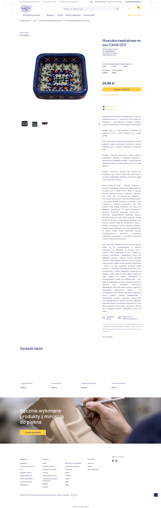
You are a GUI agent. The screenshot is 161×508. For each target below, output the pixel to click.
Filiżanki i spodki (48, 466)
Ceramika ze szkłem (49, 469)
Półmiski (68, 475)
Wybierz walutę (24, 32)
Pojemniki (68, 469)
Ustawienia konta (26, 482)
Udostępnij (105, 337)
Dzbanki (45, 487)
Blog (109, 1)
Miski (67, 482)
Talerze (67, 479)
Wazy (67, 485)
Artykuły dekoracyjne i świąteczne (50, 480)
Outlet (90, 466)
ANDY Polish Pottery (118, 457)
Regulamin (23, 463)
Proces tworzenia (101, 1)
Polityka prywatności (27, 466)
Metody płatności (26, 475)
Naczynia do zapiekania (73, 463)
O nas (91, 1)
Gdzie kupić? (24, 485)
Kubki (44, 463)
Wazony (45, 484)
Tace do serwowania (72, 466)
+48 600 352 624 (134, 15)
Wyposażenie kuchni (50, 475)
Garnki (67, 472)
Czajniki (45, 472)
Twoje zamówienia (26, 479)
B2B (114, 1)
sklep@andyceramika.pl (133, 1)
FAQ (21, 469)
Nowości (91, 463)
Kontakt (119, 1)
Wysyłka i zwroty (26, 472)
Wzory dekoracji (93, 469)
